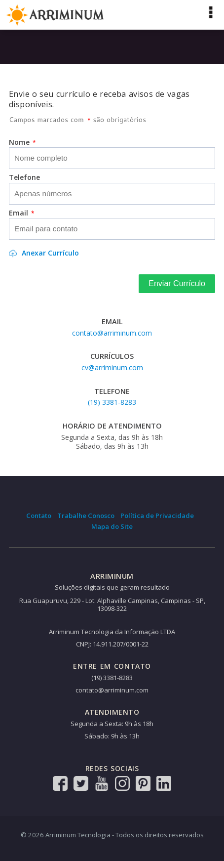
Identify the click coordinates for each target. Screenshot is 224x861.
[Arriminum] (55, 14)
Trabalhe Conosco (85, 515)
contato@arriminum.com (112, 333)
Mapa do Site (112, 526)
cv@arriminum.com (112, 367)
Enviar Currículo (177, 283)
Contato (38, 515)
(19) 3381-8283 (112, 402)
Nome (22, 142)
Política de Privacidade (157, 515)
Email (22, 213)
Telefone (24, 177)
